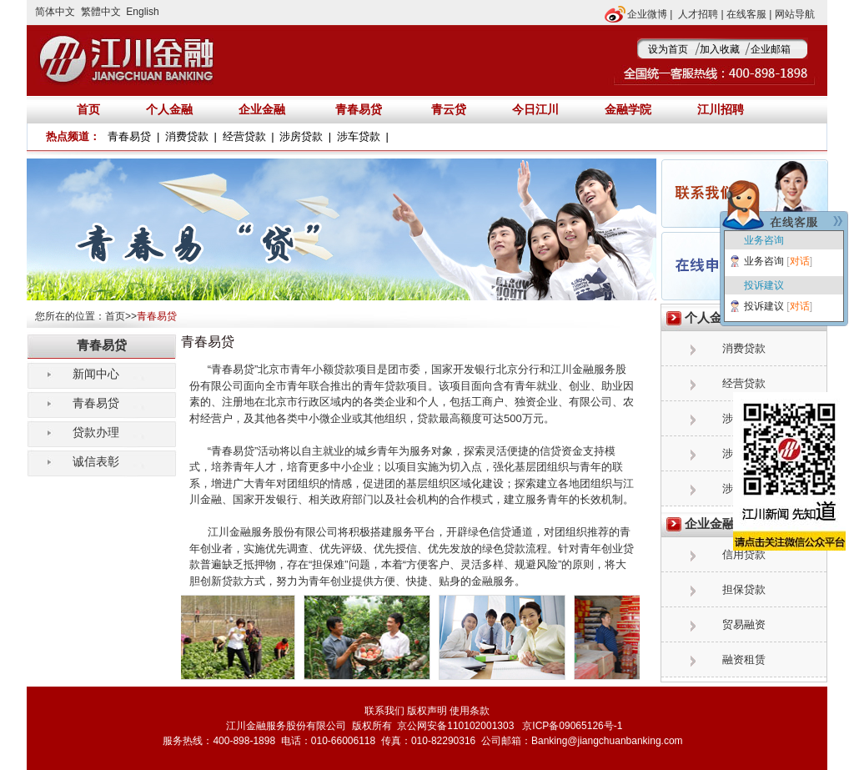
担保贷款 (744, 589)
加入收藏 (720, 49)
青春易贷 (358, 109)
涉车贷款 (358, 136)
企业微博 (647, 14)
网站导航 (795, 14)
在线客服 (746, 14)
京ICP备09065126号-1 (571, 726)
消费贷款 (186, 136)
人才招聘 (698, 14)
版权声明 (427, 711)
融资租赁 (744, 659)
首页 (115, 316)
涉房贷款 (301, 136)
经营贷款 (244, 136)
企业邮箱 (771, 49)
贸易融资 (744, 624)
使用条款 (470, 711)
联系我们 (384, 711)
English (142, 12)
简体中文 (55, 12)
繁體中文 (101, 12)
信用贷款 (744, 554)
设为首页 (668, 49)
